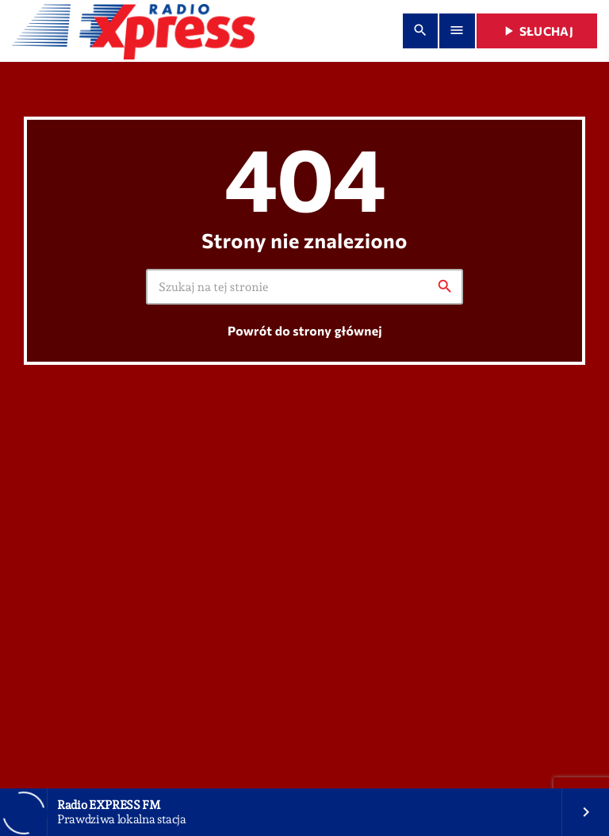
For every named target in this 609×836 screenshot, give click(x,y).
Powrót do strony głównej (305, 331)
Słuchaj (536, 31)
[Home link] (133, 31)
